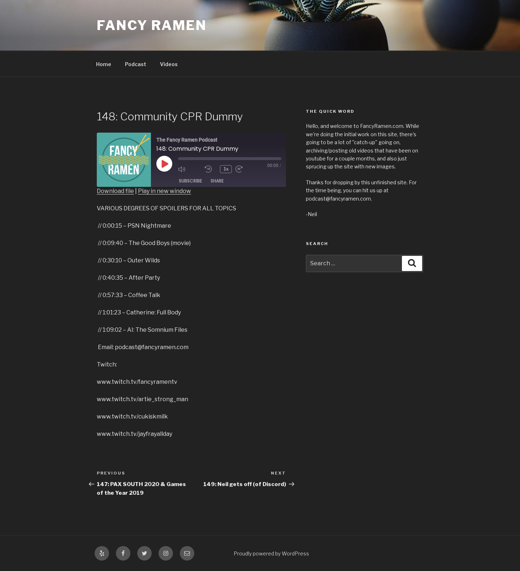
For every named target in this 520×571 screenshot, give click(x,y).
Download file (115, 191)
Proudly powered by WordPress (271, 553)
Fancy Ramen (152, 25)
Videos (169, 64)
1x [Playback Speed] (226, 169)
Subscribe (190, 181)
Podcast (135, 64)
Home (103, 64)
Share (217, 181)
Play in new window (164, 191)
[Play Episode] (164, 164)
